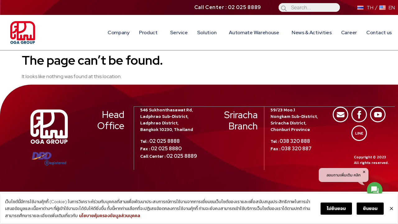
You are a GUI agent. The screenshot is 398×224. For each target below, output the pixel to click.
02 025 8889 (182, 155)
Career (349, 32)
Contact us (379, 32)
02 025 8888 (165, 141)
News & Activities (312, 32)
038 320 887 (296, 148)
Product (150, 32)
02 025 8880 (166, 148)
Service (179, 32)
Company (119, 32)
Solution (208, 32)
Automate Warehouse (255, 32)
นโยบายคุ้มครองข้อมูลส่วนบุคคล (109, 216)
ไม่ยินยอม (336, 209)
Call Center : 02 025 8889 (227, 7)
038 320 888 (295, 141)
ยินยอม (370, 209)
